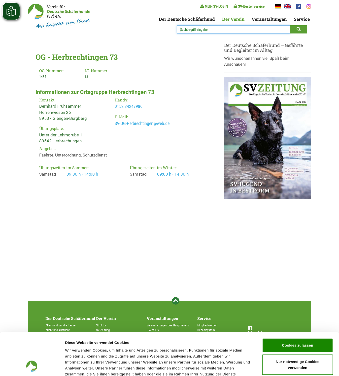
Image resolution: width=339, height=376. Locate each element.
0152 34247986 (128, 106)
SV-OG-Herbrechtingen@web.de (142, 123)
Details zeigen (263, 366)
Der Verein (233, 19)
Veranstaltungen (269, 19)
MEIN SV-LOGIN (214, 6)
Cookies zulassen (297, 305)
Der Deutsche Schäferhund (187, 19)
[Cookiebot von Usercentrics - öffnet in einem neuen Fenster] (32, 366)
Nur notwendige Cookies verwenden (297, 325)
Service (302, 19)
